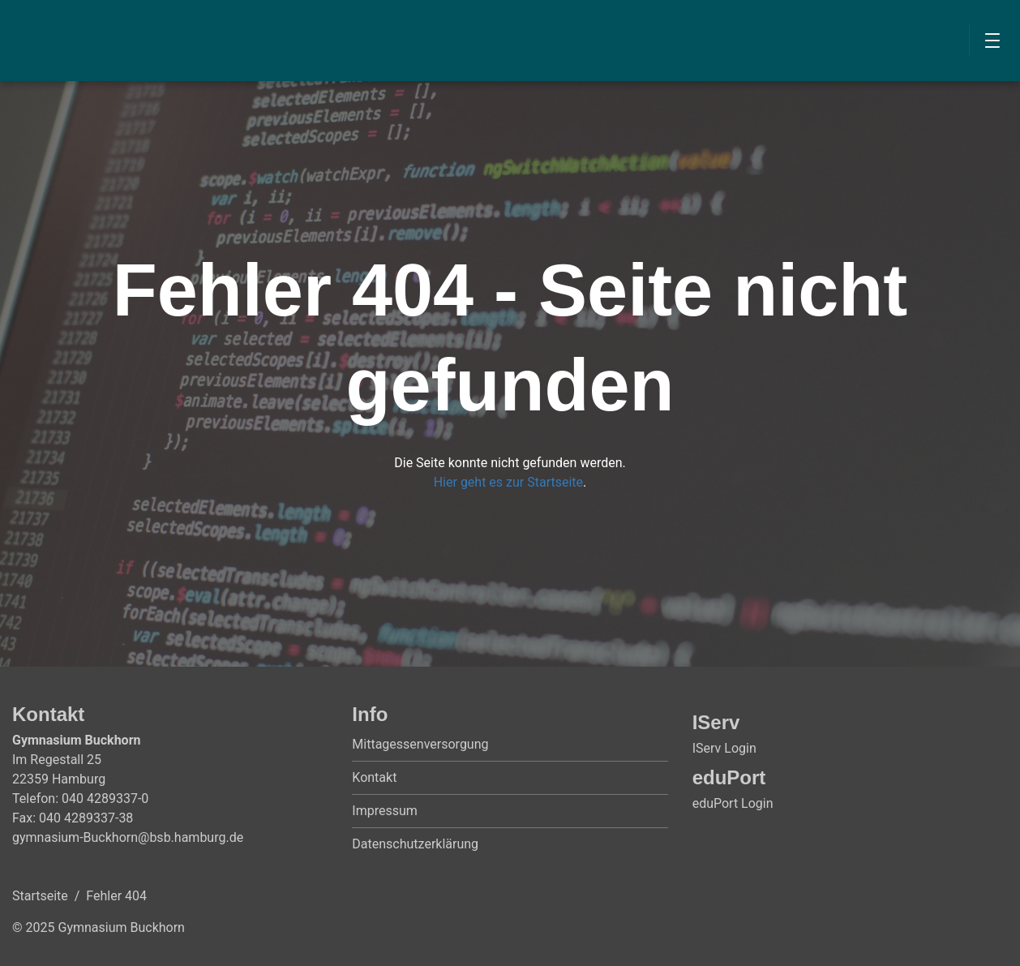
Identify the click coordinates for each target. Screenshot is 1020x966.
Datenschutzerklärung (415, 844)
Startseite (40, 896)
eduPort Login (733, 803)
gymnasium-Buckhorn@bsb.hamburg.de (127, 837)
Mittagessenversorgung (420, 744)
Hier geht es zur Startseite (508, 482)
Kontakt (374, 777)
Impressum (385, 810)
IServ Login (724, 748)
